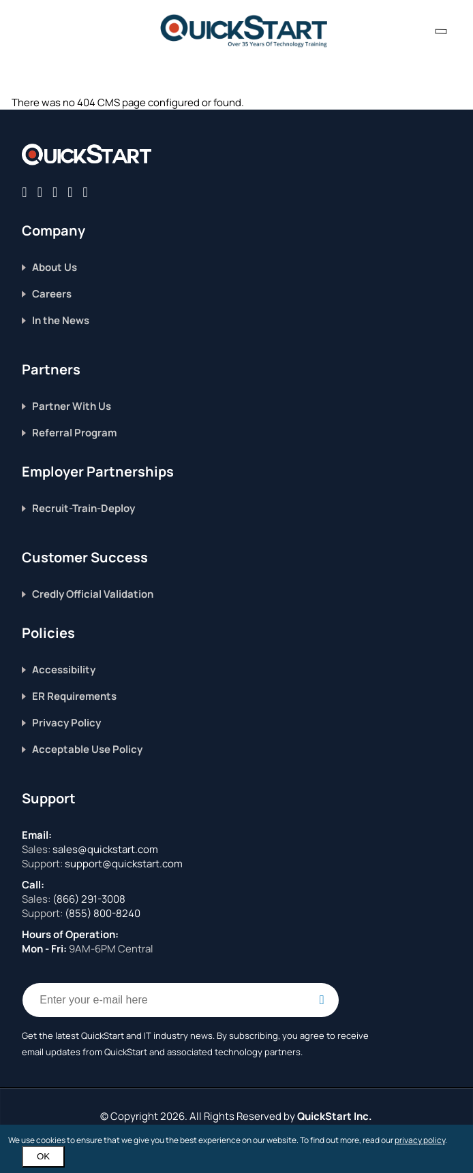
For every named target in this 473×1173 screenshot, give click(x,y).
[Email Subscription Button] (322, 1000)
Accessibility (63, 669)
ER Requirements (74, 696)
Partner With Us (71, 406)
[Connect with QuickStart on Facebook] (24, 191)
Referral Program (74, 432)
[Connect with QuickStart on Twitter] (39, 191)
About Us (54, 267)
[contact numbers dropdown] (441, 31)
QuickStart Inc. (334, 1116)
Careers (52, 294)
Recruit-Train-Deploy (83, 508)
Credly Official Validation (92, 594)
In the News (60, 320)
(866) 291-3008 (88, 899)
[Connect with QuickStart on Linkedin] (54, 191)
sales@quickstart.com (104, 849)
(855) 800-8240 (102, 913)
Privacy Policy (66, 723)
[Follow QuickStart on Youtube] (85, 191)
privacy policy (420, 1140)
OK (43, 1156)
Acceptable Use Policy (87, 749)
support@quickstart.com (123, 863)
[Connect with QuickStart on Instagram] (69, 191)
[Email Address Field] (180, 1000)
